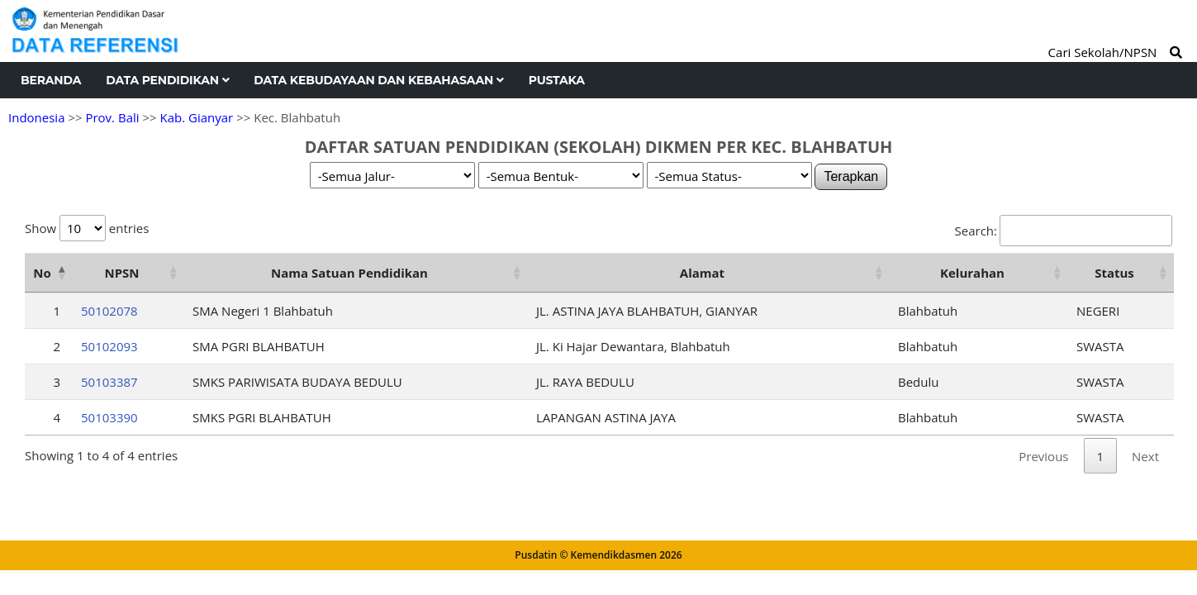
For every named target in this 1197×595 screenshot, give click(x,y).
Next (1145, 456)
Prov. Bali (112, 117)
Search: (1063, 230)
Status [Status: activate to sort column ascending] (1114, 272)
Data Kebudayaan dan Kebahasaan (378, 80)
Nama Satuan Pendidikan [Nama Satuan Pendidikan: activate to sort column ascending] (349, 272)
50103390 (109, 417)
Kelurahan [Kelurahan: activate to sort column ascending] (972, 272)
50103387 (109, 382)
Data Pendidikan (167, 80)
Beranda (51, 80)
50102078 (109, 310)
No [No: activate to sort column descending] (41, 272)
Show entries (87, 228)
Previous (1043, 456)
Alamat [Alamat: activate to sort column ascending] (702, 272)
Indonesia (36, 117)
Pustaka (557, 80)
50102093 (109, 346)
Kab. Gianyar (197, 117)
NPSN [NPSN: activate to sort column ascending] (121, 272)
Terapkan (851, 176)
